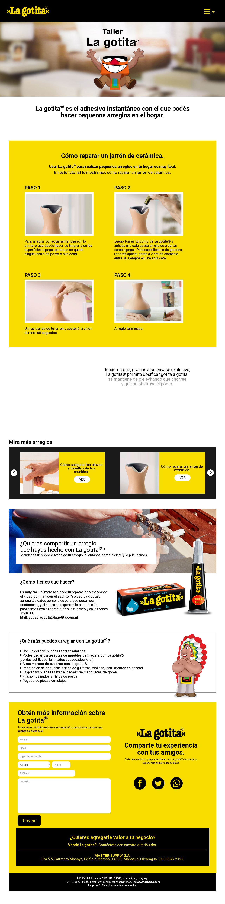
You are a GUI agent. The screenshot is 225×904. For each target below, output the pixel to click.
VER (82, 479)
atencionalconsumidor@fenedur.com (118, 881)
